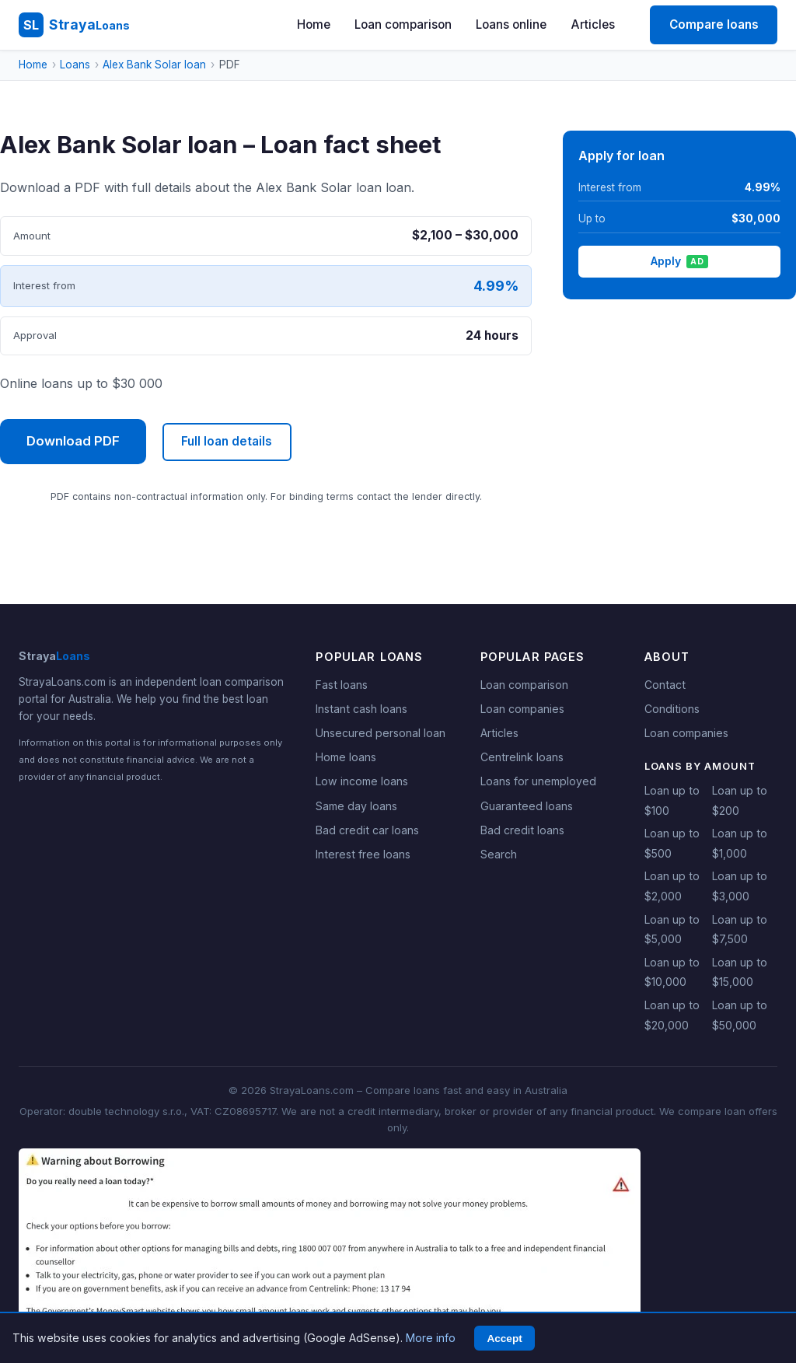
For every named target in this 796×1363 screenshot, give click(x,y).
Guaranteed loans (526, 806)
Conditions (672, 708)
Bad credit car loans (367, 830)
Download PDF (73, 441)
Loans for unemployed (538, 781)
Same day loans (356, 806)
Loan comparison (403, 24)
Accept (504, 1338)
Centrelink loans (522, 757)
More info (431, 1337)
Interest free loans (363, 854)
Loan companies (522, 708)
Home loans (346, 757)
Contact (665, 684)
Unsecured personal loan (380, 732)
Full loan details (226, 441)
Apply (679, 261)
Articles (593, 24)
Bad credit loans (522, 830)
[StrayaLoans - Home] (74, 24)
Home (313, 24)
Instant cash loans (361, 708)
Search (498, 854)
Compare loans (714, 24)
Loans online (511, 24)
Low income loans (362, 781)
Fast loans (342, 684)
